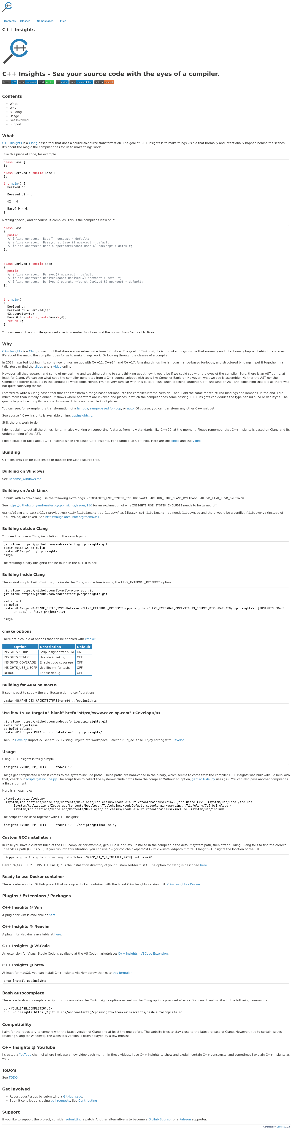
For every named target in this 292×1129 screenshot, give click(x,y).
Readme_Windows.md (25, 479)
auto (130, 408)
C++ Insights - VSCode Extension (143, 953)
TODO (13, 1077)
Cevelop (21, 740)
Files (64, 21)
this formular (122, 973)
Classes (26, 21)
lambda (82, 408)
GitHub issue (72, 1096)
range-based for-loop (105, 408)
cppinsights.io (82, 415)
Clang (33, 143)
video (57, 366)
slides (38, 366)
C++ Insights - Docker (183, 884)
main (14, 184)
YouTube (25, 1054)
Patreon (185, 1119)
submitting (74, 1119)
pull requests (60, 1100)
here (203, 865)
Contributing (87, 1100)
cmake (90, 639)
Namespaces (46, 21)
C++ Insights (12, 143)
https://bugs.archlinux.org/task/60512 (73, 517)
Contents (10, 21)
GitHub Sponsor (160, 1119)
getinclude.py (203, 779)
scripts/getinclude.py (41, 779)
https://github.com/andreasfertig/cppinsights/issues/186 (50, 505)
